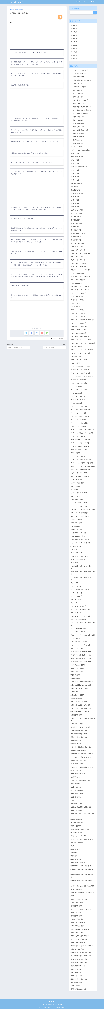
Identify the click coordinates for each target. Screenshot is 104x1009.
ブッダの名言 (74, 563)
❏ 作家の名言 (75, 220)
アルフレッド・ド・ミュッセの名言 (81, 340)
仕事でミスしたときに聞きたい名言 (81, 708)
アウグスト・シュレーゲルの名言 (80, 270)
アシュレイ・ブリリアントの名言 (80, 276)
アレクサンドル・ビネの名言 (79, 383)
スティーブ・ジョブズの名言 (79, 513)
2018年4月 (74, 58)
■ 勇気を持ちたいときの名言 (79, 100)
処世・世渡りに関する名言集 (79, 734)
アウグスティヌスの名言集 (78, 266)
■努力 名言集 (75, 160)
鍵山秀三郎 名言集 (76, 976)
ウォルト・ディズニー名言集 (79, 473)
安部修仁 (73, 800)
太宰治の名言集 (75, 783)
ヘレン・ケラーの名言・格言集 (80, 589)
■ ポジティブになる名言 (78, 77)
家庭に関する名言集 (76, 804)
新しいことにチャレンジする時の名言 (82, 839)
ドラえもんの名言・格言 (78, 536)
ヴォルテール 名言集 (77, 668)
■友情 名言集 (75, 163)
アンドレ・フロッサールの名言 (80, 416)
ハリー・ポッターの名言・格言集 (80, 543)
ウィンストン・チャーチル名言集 (80, 469)
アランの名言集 (75, 306)
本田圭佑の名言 (75, 849)
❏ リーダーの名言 (76, 213)
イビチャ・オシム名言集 (78, 456)
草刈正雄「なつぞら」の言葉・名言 (81, 956)
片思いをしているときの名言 (79, 899)
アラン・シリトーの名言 (78, 313)
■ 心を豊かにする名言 (77, 117)
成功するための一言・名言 (78, 836)
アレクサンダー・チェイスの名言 (80, 373)
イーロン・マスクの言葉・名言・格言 (82, 463)
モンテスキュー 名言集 (78, 631)
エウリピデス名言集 (76, 479)
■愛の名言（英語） (76, 190)
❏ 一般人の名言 (76, 216)
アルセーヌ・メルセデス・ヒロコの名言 (82, 320)
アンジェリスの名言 (76, 393)
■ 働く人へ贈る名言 (77, 93)
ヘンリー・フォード (76, 593)
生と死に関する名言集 (77, 902)
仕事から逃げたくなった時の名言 (80, 705)
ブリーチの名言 (75, 583)
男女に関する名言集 (76, 906)
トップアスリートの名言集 (78, 533)
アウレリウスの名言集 (77, 273)
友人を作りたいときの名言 (78, 750)
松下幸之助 (74, 856)
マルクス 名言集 (76, 613)
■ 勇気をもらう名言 (77, 97)
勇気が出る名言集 (76, 740)
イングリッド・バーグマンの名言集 (81, 459)
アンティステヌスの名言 (78, 396)
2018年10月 (74, 45)
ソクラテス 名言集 (76, 523)
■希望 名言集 (75, 180)
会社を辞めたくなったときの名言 (80, 727)
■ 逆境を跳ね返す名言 (77, 137)
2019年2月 (74, 35)
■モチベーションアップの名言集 (80, 150)
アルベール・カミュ (76, 356)
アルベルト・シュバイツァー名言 (80, 353)
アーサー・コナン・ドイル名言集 (80, 439)
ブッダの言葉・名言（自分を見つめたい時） (82, 578)
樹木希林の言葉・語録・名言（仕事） (82, 866)
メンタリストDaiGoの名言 (78, 628)
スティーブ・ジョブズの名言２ (80, 516)
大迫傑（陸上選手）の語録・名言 (80, 780)
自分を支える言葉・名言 (78, 942)
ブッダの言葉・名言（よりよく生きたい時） (82, 567)
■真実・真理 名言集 (77, 193)
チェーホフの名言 (76, 526)
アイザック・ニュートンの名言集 (80, 253)
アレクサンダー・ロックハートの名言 (82, 376)
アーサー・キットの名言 (78, 436)
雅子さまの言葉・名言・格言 (79, 979)
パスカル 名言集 (76, 546)
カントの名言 (74, 489)
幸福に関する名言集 (76, 819)
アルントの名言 (75, 363)
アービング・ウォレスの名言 (79, 449)
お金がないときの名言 (77, 246)
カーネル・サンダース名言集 (79, 493)
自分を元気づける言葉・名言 (79, 939)
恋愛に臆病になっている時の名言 (80, 829)
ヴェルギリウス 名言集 (78, 665)
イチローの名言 (75, 453)
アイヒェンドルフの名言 (78, 260)
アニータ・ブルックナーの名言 (80, 290)
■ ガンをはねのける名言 (78, 73)
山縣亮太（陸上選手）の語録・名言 (81, 807)
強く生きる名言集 (76, 826)
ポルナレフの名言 (76, 599)
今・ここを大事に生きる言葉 (79, 701)
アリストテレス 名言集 (78, 316)
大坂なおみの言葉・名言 (78, 774)
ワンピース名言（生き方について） (81, 661)
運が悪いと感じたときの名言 (79, 962)
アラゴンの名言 (75, 303)
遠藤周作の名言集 (76, 969)
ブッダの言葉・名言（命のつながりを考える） (83, 573)
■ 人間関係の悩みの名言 (78, 87)
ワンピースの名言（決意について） (81, 655)
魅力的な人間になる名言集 (78, 989)
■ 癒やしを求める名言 (77, 127)
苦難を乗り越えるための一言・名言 (81, 952)
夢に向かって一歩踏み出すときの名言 (82, 767)
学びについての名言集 (77, 790)
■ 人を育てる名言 (76, 83)
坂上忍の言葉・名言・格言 (78, 760)
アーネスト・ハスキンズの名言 (80, 446)
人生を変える (74, 691)
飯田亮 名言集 (75, 986)
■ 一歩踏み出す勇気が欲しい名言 (81, 80)
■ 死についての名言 (77, 120)
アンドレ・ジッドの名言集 (78, 413)
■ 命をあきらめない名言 (78, 103)
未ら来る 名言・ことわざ (18, 2)
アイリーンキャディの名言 (78, 263)
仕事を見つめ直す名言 (77, 724)
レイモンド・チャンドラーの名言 (80, 645)
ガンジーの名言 (75, 496)
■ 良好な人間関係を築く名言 (79, 130)
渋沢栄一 (73, 896)
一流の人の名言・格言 (77, 671)
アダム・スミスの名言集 (78, 280)
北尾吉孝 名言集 (76, 744)
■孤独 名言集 (75, 176)
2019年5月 (74, 25)
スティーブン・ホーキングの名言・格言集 (83, 509)
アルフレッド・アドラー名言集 (80, 336)
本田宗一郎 (60, 339)
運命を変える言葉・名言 (78, 966)
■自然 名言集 (75, 200)
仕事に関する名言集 (76, 715)
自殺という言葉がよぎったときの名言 (82, 946)
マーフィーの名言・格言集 (78, 619)
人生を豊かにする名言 (77, 695)
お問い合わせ (93, 2)
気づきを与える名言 (76, 889)
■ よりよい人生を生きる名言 (79, 70)
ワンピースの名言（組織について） (81, 658)
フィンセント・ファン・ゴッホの (80, 556)
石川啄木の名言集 (76, 912)
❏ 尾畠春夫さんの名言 (78, 233)
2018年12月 (74, 38)
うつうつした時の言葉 (77, 243)
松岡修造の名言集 (76, 859)
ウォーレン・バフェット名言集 (80, 476)
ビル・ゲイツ (74, 549)
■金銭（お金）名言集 (77, 210)
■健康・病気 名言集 (77, 157)
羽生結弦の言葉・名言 (77, 926)
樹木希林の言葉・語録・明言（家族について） (83, 881)
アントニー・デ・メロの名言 (79, 406)
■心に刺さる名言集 (76, 183)
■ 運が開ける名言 (76, 140)
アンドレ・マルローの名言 (78, 419)
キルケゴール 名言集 (77, 499)
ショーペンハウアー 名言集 (79, 503)
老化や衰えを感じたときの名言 (80, 929)
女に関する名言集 (76, 787)
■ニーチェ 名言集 (76, 147)
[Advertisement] (37, 36)
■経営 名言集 (75, 196)
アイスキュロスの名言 (77, 256)
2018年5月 (74, 55)
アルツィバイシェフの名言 (78, 323)
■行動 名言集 (75, 206)
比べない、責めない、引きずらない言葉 (82, 886)
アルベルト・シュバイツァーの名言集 (82, 350)
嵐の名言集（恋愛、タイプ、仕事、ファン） (82, 815)
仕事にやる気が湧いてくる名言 (80, 711)
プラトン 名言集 (76, 586)
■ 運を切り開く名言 (77, 143)
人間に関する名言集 (76, 698)
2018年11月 (74, 42)
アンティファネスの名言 (78, 399)
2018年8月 (74, 52)
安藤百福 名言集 (76, 797)
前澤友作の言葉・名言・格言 (79, 737)
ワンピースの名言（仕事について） (81, 651)
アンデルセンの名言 (76, 403)
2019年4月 (74, 28)
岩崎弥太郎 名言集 (76, 810)
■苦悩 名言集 (75, 203)
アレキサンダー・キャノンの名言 (80, 366)
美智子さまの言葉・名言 (78, 922)
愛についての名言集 (76, 832)
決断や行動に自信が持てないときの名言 (82, 892)
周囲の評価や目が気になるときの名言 (82, 754)
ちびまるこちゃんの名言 (78, 250)
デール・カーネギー (76, 529)
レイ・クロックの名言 (77, 648)
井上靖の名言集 (75, 678)
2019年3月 (74, 32)
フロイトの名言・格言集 (78, 559)
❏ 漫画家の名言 (76, 236)
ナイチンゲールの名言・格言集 (80, 539)
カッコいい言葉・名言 (77, 483)
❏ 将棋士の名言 (76, 230)
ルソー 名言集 (75, 638)
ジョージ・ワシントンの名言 (79, 506)
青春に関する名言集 (76, 982)
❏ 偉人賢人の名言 (76, 223)
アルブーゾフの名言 (76, 346)
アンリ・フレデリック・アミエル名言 (82, 433)
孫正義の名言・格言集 (77, 793)
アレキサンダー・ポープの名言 (80, 370)
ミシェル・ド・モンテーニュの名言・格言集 (83, 624)
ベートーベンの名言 (76, 596)
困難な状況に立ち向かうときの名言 (81, 757)
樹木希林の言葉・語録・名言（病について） (82, 876)
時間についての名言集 (77, 842)
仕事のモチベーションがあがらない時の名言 (83, 719)
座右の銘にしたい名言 (77, 822)
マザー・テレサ (75, 603)
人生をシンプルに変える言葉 (79, 688)
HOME (52, 1001)
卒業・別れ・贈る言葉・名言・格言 (81, 747)
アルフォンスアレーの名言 (78, 330)
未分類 (72, 846)
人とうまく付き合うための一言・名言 (82, 681)
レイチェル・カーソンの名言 (79, 641)
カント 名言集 (75, 486)
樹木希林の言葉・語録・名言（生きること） (82, 870)
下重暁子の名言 (75, 675)
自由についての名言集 (77, 949)
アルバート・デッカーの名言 (79, 326)
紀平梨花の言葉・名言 (77, 919)
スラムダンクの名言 (76, 519)
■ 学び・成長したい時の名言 (79, 113)
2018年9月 (74, 48)
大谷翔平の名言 (75, 777)
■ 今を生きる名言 (76, 90)
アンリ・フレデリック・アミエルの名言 (82, 429)
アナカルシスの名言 (76, 283)
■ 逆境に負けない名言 (77, 133)
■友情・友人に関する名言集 (79, 166)
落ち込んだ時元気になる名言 (79, 959)
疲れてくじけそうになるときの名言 (81, 909)
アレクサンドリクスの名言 (78, 379)
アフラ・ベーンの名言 (77, 296)
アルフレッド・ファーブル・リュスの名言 (83, 343)
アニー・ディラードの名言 (78, 293)
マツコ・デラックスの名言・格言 (80, 609)
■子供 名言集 (75, 173)
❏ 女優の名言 (75, 226)
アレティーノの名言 (76, 386)
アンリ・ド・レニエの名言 (78, 426)
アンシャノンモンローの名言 (79, 389)
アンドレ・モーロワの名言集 (79, 423)
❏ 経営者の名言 (76, 240)
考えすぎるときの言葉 (77, 932)
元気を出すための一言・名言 (79, 730)
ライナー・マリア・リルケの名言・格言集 (83, 635)
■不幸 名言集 (75, 153)
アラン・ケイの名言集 (77, 310)
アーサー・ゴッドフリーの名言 (80, 443)
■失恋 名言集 (75, 170)
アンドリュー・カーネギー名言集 (80, 409)
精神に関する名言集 (76, 916)
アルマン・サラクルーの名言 (79, 360)
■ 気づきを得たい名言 (77, 123)
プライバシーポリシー (82, 2)
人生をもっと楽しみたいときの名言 (81, 685)
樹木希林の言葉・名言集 (78, 862)
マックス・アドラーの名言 (78, 606)
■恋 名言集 (74, 186)
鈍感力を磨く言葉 (76, 972)
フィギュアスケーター (77, 553)
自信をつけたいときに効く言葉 (80, 936)
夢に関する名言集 (76, 770)
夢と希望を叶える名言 (77, 764)
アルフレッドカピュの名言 (78, 333)
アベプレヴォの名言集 (77, 300)
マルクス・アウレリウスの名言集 (80, 616)
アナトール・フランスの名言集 (80, 286)
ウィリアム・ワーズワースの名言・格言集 (83, 466)
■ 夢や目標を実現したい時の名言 (81, 107)
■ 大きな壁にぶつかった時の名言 (81, 110)
